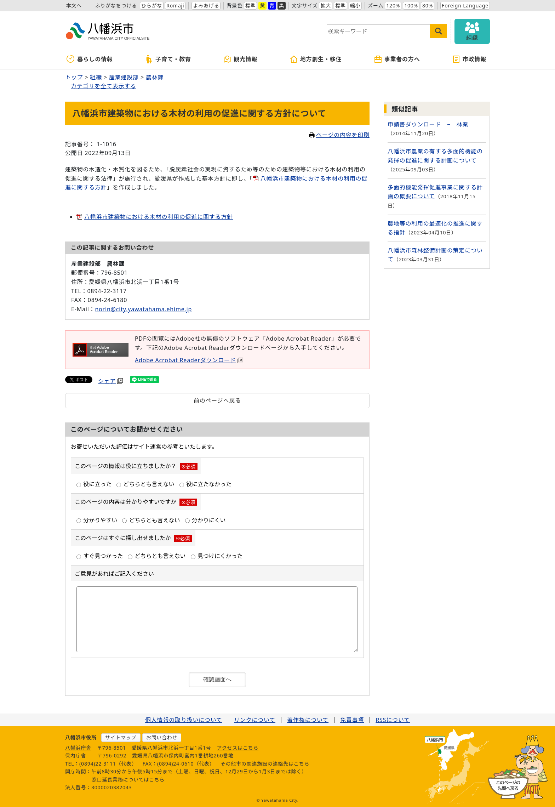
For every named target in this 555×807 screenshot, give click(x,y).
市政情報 (469, 59)
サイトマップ (121, 737)
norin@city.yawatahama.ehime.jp (143, 309)
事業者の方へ (397, 59)
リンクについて (254, 720)
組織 (96, 77)
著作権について (307, 720)
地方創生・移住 (316, 59)
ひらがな (151, 5)
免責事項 (352, 720)
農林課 (155, 77)
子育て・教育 (168, 59)
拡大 (325, 5)
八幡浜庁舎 (78, 747)
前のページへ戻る (217, 400)
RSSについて (393, 720)
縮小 (355, 5)
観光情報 (240, 59)
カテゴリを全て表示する (103, 86)
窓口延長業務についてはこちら (128, 779)
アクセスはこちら (238, 747)
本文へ (74, 5)
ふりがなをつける (116, 5)
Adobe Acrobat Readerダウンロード (189, 360)
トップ (74, 77)
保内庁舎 (75, 755)
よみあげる (206, 5)
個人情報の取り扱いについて (183, 720)
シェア (110, 381)
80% (427, 5)
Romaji (175, 5)
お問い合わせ (162, 737)
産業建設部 (124, 77)
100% (411, 5)
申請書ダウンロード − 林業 (428, 124)
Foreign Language (465, 5)
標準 (250, 5)
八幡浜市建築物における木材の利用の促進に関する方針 (158, 217)
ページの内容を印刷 (339, 135)
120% (393, 5)
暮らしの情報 (90, 59)
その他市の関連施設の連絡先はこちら (265, 763)
